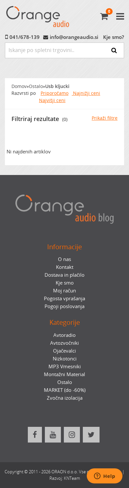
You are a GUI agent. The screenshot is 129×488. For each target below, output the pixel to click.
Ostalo (36, 86)
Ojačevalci (64, 350)
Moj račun (64, 290)
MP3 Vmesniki (64, 366)
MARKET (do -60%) (64, 390)
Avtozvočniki (64, 343)
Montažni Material (64, 374)
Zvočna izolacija (65, 397)
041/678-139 (24, 37)
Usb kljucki (57, 86)
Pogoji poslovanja (64, 306)
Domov (19, 86)
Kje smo (65, 282)
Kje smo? (113, 37)
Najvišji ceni (52, 100)
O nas (64, 259)
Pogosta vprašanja (64, 298)
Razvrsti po (23, 93)
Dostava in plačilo (64, 274)
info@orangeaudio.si (74, 37)
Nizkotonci (65, 358)
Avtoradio (64, 335)
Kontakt (64, 267)
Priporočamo (54, 93)
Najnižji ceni (86, 93)
